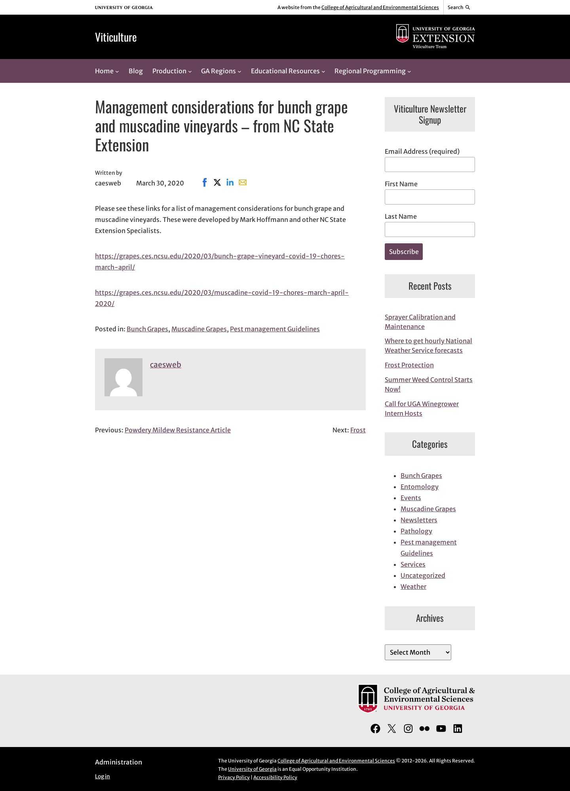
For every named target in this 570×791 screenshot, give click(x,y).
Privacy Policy (234, 777)
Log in (102, 776)
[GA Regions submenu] (239, 71)
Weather (413, 586)
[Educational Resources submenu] (323, 71)
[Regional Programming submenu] (409, 71)
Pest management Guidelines (275, 329)
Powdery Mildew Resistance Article (178, 430)
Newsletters (419, 520)
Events (411, 498)
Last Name (401, 216)
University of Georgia (252, 769)
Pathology (416, 531)
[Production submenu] (190, 71)
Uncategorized (423, 575)
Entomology (420, 487)
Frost (358, 430)
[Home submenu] (117, 71)
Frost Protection (409, 365)
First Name (401, 184)
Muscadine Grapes (199, 329)
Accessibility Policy (275, 777)
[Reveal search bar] (459, 7)
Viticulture (116, 37)
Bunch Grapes (147, 329)
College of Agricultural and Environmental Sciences (380, 7)
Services (413, 564)
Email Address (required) (422, 151)
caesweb (165, 364)
